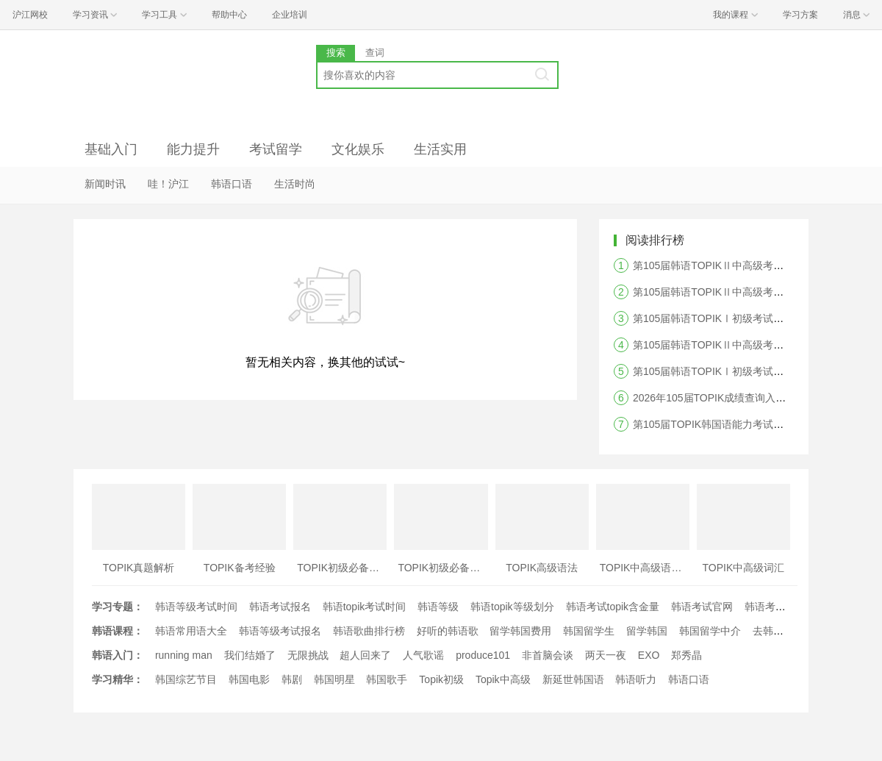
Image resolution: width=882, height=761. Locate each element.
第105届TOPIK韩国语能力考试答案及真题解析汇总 (749, 424)
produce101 (483, 655)
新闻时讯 (105, 184)
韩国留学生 (588, 631)
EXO (649, 655)
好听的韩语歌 (447, 631)
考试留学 (275, 149)
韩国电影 (249, 679)
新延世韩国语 (573, 679)
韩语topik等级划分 (512, 606)
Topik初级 (441, 679)
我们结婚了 (250, 655)
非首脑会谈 (547, 655)
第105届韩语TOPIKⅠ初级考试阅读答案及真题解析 (749, 318)
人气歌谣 (423, 655)
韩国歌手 (386, 679)
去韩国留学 (778, 631)
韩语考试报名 (280, 606)
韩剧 (292, 679)
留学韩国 (646, 631)
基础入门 (111, 149)
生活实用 (440, 149)
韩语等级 (438, 606)
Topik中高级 (503, 679)
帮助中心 (229, 15)
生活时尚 (294, 184)
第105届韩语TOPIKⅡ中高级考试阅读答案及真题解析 (754, 292)
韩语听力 (635, 679)
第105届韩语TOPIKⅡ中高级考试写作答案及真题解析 (754, 345)
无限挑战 (308, 655)
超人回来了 (365, 655)
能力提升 (193, 149)
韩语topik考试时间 (364, 606)
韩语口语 (231, 184)
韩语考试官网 (702, 606)
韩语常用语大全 (191, 631)
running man (183, 655)
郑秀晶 (686, 655)
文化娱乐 (357, 149)
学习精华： (117, 679)
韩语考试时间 (775, 606)
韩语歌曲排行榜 (369, 631)
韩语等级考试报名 (280, 631)
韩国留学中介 (710, 631)
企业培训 (289, 15)
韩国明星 (334, 679)
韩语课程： (117, 631)
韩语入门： (117, 655)
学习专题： (117, 606)
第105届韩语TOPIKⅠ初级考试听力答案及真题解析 (749, 371)
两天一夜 (605, 655)
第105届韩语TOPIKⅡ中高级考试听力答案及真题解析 (754, 265)
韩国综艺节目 (186, 679)
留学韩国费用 (520, 631)
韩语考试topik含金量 (613, 606)
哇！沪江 (168, 184)
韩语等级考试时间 (196, 606)
